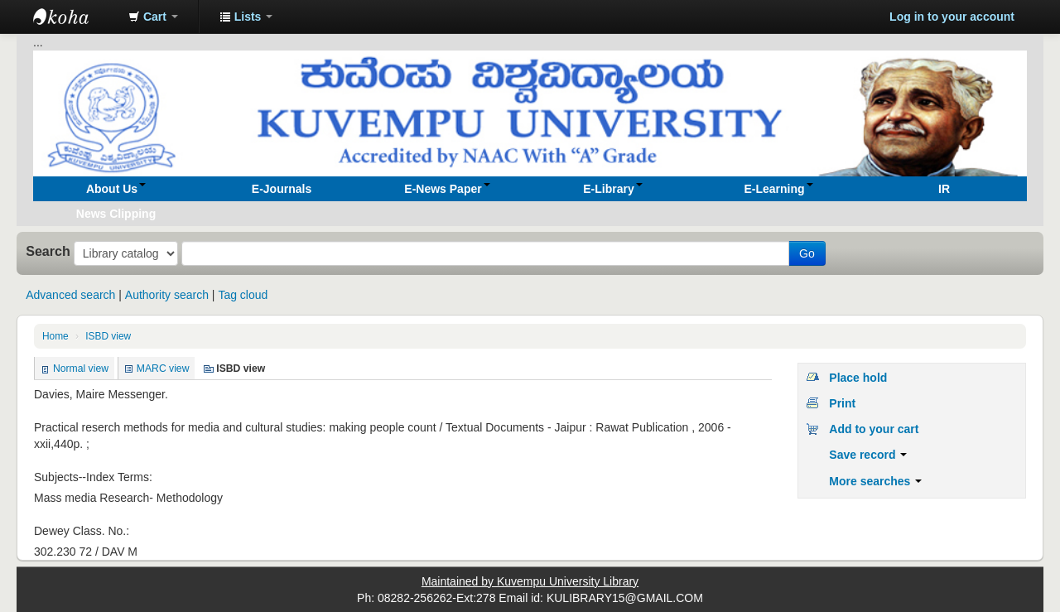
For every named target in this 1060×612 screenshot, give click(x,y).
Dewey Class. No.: (81, 530)
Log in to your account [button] (951, 16)
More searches (875, 481)
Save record (868, 454)
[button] (153, 16)
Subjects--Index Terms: (93, 477)
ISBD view (108, 336)
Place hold (858, 377)
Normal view (80, 368)
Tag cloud (242, 294)
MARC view (163, 368)
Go (807, 253)
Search (48, 250)
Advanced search (70, 294)
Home (55, 336)
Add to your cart (873, 429)
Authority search (167, 294)
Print (842, 403)
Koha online (74, 16)
